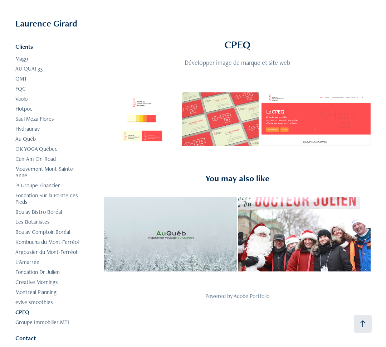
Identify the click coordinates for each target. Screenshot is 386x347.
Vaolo (21, 98)
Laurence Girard (46, 23)
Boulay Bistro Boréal (38, 212)
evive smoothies (34, 302)
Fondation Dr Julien (37, 272)
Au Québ (25, 139)
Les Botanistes (32, 222)
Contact (25, 338)
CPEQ (22, 312)
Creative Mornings (36, 282)
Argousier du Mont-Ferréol (46, 252)
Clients (24, 46)
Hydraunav (27, 128)
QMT (21, 78)
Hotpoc (23, 108)
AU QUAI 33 (29, 68)
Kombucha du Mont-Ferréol (47, 242)
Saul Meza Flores (34, 118)
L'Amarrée (27, 262)
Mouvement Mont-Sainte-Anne (45, 172)
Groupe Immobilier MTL (42, 322)
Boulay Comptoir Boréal (42, 232)
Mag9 (21, 58)
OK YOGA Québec (36, 149)
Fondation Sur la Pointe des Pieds (46, 199)
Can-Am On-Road (35, 159)
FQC (20, 88)
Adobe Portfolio (251, 296)
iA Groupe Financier (37, 185)
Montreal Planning (36, 292)
